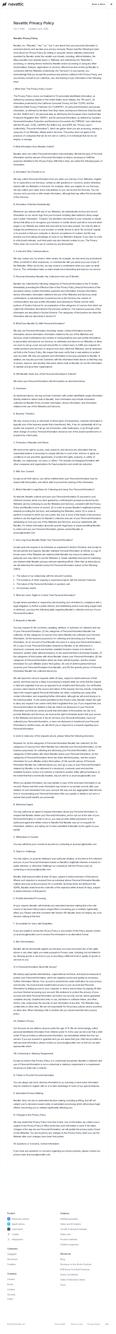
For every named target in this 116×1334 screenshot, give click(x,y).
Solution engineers (69, 1244)
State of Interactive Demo (72, 1279)
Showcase (12, 1259)
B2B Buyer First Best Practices (75, 1269)
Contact (11, 1289)
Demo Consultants (69, 1274)
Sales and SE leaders (70, 1224)
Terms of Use (76, 1324)
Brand (10, 1284)
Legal (11, 1299)
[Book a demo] (98, 4)
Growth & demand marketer (73, 1229)
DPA (107, 1324)
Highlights (12, 1254)
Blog (62, 1259)
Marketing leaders (69, 1219)
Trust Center (59, 1324)
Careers (11, 1279)
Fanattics (11, 1264)
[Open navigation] (111, 4)
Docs (62, 1284)
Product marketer (68, 1239)
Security (11, 1294)
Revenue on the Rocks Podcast (75, 1264)
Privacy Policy (93, 1324)
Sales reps (65, 1234)
